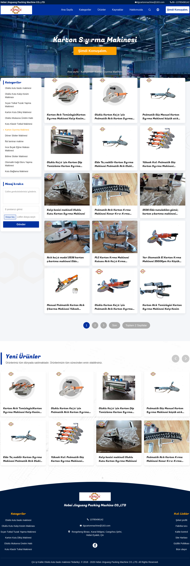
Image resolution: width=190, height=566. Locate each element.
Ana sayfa (67, 9)
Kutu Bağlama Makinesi (16, 171)
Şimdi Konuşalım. (177, 9)
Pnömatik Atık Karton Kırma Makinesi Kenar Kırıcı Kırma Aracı (113, 212)
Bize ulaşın (181, 549)
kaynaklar (117, 9)
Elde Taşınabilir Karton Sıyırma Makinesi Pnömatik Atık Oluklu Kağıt (114, 164)
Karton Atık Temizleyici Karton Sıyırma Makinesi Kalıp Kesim (162, 307)
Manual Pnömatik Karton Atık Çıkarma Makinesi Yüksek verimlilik (65, 307)
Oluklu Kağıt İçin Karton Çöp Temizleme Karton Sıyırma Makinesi (64, 164)
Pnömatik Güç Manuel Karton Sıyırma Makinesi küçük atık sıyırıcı (160, 116)
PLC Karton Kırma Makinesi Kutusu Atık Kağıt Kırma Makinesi (112, 259)
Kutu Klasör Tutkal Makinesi (18, 124)
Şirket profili (181, 520)
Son (114, 325)
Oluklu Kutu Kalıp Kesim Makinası (17, 96)
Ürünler (102, 9)
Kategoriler (85, 9)
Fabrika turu (181, 526)
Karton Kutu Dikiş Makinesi (18, 112)
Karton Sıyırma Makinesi (17, 129)
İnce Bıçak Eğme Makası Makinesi (17, 149)
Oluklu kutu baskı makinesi (18, 88)
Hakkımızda (136, 9)
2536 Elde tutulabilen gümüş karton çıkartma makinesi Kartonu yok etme (160, 212)
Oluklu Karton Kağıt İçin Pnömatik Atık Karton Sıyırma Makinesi (114, 116)
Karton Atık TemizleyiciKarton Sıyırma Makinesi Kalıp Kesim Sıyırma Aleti (66, 116)
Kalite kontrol (181, 532)
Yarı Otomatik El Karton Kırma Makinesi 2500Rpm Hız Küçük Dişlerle (161, 259)
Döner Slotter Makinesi (16, 135)
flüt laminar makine (14, 141)
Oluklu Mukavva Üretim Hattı (19, 118)
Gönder (21, 224)
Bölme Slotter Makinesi (16, 156)
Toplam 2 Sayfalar (136, 325)
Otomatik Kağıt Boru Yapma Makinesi (18, 164)
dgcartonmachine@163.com (150, 2)
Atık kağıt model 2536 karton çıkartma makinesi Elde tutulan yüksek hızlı (65, 259)
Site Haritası (181, 537)
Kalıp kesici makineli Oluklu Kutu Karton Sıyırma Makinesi (66, 212)
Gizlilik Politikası (181, 543)
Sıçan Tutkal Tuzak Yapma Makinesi (18, 105)
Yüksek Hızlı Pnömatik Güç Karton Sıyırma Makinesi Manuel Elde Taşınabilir (159, 164)
